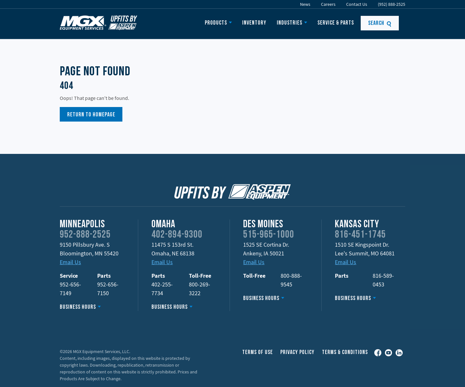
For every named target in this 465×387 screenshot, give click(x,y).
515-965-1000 (268, 235)
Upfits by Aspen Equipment (98, 22)
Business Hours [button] (78, 307)
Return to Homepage (91, 115)
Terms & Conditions (345, 352)
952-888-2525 (85, 235)
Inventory (254, 23)
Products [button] (216, 23)
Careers (328, 4)
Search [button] (380, 23)
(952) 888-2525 (391, 4)
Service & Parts (335, 23)
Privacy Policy (297, 352)
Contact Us (356, 4)
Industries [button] (289, 23)
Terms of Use (257, 352)
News (305, 4)
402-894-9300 (176, 235)
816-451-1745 (360, 235)
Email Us (70, 262)
